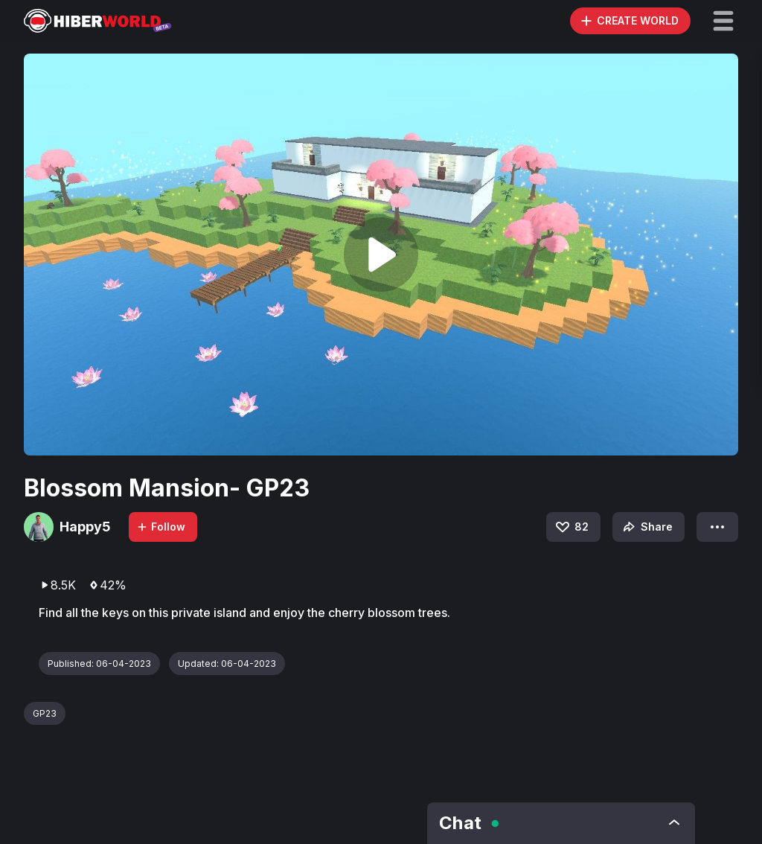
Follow (160, 526)
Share (646, 527)
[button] (723, 21)
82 (571, 527)
